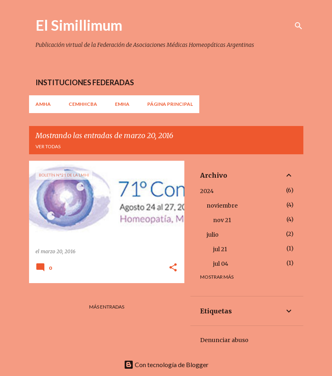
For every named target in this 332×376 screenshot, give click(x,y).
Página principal (170, 104)
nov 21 (222, 220)
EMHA (122, 104)
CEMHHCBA (83, 104)
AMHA (43, 104)
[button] (173, 268)
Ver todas (48, 146)
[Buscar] (298, 26)
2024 (207, 191)
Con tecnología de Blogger (166, 364)
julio (213, 234)
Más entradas (106, 307)
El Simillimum (78, 25)
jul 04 (220, 263)
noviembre (222, 205)
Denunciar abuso (224, 340)
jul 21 (220, 249)
